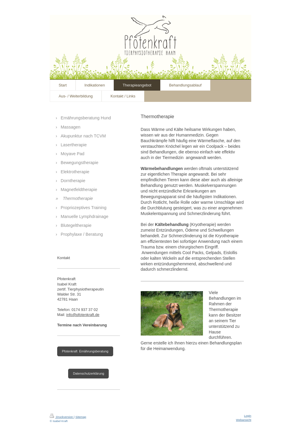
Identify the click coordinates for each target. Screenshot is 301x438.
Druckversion (62, 416)
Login (247, 415)
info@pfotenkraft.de (83, 314)
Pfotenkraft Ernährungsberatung (85, 351)
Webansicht (243, 419)
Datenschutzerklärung (88, 373)
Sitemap (80, 416)
